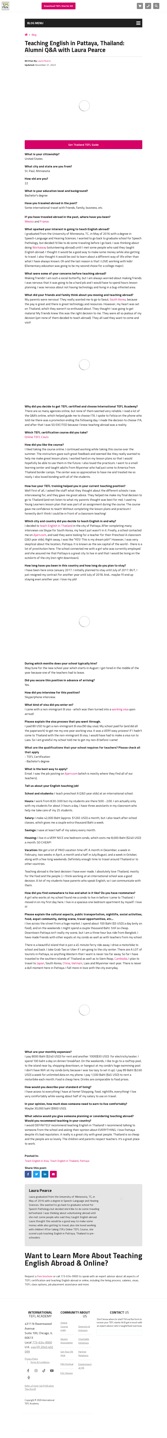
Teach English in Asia (37, 1161)
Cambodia (121, 958)
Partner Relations (83, 1353)
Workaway (39, 247)
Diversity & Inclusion (84, 1328)
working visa (120, 709)
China (66, 963)
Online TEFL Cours (37, 437)
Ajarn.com (39, 535)
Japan (40, 963)
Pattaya (84, 1161)
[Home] (26, 35)
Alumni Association (66, 1341)
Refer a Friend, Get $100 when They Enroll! (39, 1387)
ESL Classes (66, 1373)
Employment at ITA (85, 1366)
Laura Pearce (44, 61)
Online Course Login (64, 1326)
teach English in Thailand (56, 525)
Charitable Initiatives (83, 1341)
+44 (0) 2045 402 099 (39, 1349)
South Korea (118, 299)
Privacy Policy (31, 1358)
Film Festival (66, 1364)
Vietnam (76, 963)
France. (44, 221)
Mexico (29, 221)
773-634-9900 (42, 1342)
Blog (34, 35)
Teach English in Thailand (64, 1161)
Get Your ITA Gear (66, 1353)
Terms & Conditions (40, 1362)
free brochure (44, 1276)
